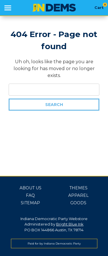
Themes (78, 187)
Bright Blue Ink (70, 224)
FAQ (30, 195)
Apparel (78, 195)
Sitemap (30, 202)
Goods (78, 202)
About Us (30, 187)
